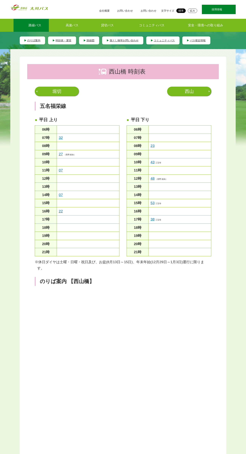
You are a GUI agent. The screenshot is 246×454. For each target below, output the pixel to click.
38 (153, 219)
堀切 (56, 91)
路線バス (35, 25)
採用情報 (217, 9)
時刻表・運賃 (63, 40)
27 (61, 154)
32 (61, 138)
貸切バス (107, 25)
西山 (189, 91)
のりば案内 (33, 40)
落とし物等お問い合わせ (124, 40)
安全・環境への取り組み (205, 25)
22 (61, 211)
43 (153, 162)
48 (153, 178)
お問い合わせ (125, 10)
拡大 (192, 10)
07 (61, 170)
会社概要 (104, 10)
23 (153, 146)
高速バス (72, 25)
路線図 (90, 40)
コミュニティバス (152, 25)
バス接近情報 (198, 40)
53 (153, 203)
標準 (181, 10)
